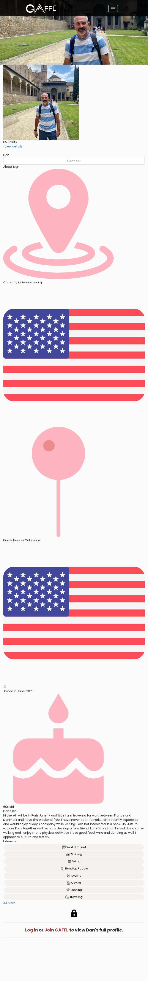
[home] (41, 8)
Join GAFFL (56, 930)
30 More (9, 903)
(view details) (13, 146)
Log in (31, 930)
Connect (74, 161)
